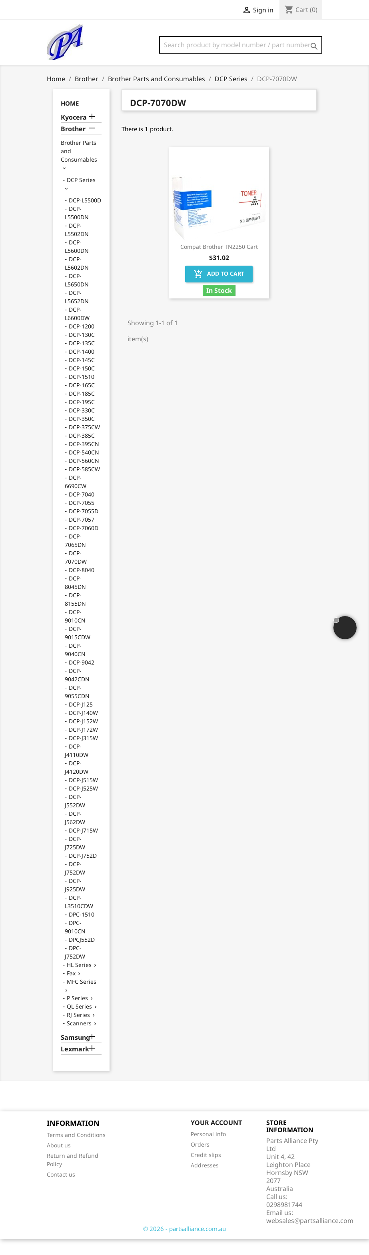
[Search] (240, 45)
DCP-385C (82, 451)
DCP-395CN (84, 460)
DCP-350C (82, 434)
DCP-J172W (83, 745)
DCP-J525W (83, 804)
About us (59, 1161)
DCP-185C (82, 409)
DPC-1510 (81, 930)
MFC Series (81, 997)
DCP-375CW (84, 443)
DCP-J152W (83, 737)
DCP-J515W (83, 796)
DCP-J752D (83, 871)
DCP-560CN (84, 476)
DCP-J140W (83, 729)
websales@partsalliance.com (309, 1236)
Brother (73, 145)
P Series (77, 1014)
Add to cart (218, 290)
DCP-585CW (84, 485)
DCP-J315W (83, 754)
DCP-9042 (81, 678)
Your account (216, 1138)
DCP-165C (82, 401)
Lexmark (75, 1065)
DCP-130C (82, 350)
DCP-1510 (81, 392)
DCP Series (81, 196)
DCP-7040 (81, 510)
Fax (71, 989)
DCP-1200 (81, 342)
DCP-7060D (83, 544)
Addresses (205, 1181)
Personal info (208, 1150)
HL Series (79, 981)
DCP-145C (82, 376)
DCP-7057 (81, 535)
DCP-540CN (84, 468)
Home (70, 119)
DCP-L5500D (85, 216)
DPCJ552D (82, 955)
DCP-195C (82, 418)
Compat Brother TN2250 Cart (219, 262)
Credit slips (206, 1171)
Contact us (61, 1190)
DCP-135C (82, 359)
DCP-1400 (81, 367)
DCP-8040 (81, 586)
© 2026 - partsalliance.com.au (184, 1245)
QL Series (79, 1022)
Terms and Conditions (76, 1151)
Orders (200, 1160)
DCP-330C (82, 426)
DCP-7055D (83, 527)
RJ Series (78, 1031)
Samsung (75, 1053)
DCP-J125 (81, 720)
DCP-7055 (81, 518)
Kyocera (74, 133)
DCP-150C (82, 384)
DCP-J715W (83, 846)
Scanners (79, 1039)
